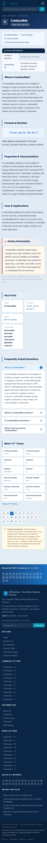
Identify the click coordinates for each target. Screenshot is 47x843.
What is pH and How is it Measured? (17, 795)
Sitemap (22, 839)
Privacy (5, 839)
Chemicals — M (9, 744)
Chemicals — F (9, 685)
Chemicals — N (9, 748)
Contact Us (7, 715)
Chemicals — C (9, 674)
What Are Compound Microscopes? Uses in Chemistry (20, 813)
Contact (30, 839)
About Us (7, 711)
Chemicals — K (9, 737)
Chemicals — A (9, 667)
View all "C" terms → (10, 504)
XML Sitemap (8, 725)
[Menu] (42, 3)
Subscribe (39, 625)
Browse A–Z (8, 641)
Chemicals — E (9, 681)
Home (4, 16)
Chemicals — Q (9, 758)
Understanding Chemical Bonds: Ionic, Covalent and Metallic (22, 800)
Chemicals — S (9, 766)
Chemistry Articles (10, 652)
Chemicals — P (9, 755)
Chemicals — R (9, 762)
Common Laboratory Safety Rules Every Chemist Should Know (23, 806)
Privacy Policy (9, 718)
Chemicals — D (9, 678)
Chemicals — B (9, 671)
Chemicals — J (9, 699)
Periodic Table (9, 648)
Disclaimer (7, 722)
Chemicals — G (9, 689)
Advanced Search (10, 656)
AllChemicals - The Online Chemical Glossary (22, 593)
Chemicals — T (9, 769)
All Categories (9, 645)
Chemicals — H (9, 692)
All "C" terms (10, 320)
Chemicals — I (9, 696)
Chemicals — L (9, 740)
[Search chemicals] (20, 9)
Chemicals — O (9, 751)
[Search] (42, 9)
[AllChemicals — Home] (10, 3)
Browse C (12, 16)
